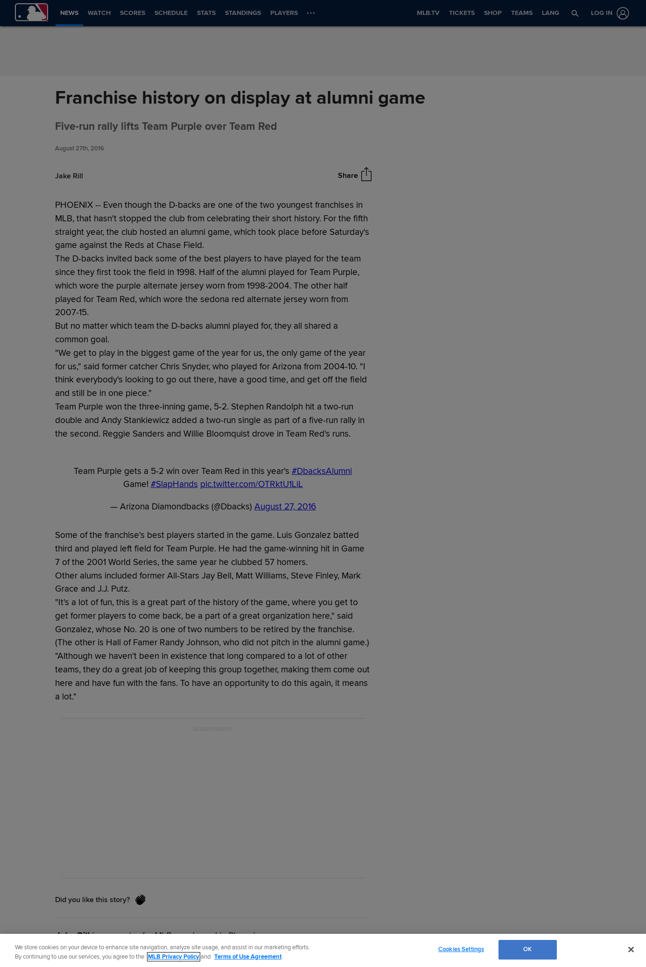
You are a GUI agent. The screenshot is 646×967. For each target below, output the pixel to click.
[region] (323, 950)
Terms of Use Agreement (247, 956)
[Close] (631, 949)
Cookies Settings (461, 949)
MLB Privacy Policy (173, 956)
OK (527, 949)
